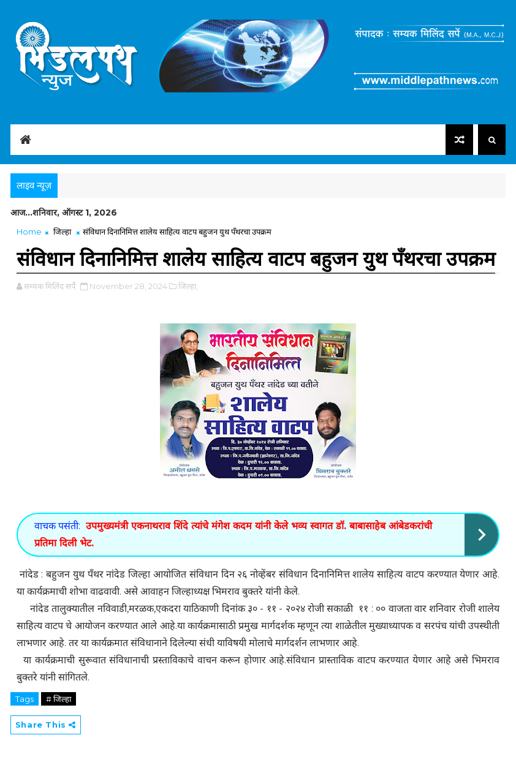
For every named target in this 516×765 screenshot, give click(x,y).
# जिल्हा (58, 699)
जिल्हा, (188, 286)
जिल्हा (62, 231)
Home (29, 231)
